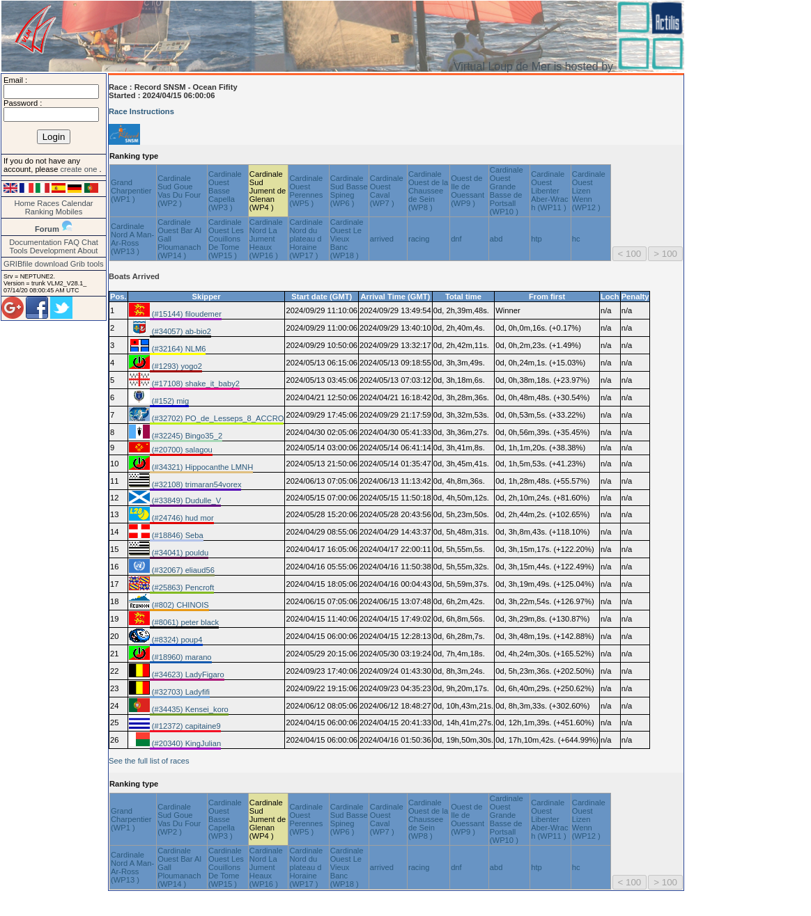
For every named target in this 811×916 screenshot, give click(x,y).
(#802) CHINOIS (179, 605)
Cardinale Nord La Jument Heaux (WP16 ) (266, 239)
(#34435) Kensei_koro (189, 709)
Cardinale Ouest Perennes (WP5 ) (306, 190)
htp (536, 239)
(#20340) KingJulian (186, 743)
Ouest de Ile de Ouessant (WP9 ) (467, 190)
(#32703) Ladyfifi (180, 692)
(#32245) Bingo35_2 (186, 436)
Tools (19, 250)
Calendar (77, 203)
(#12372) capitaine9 (185, 726)
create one (79, 169)
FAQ (71, 242)
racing (418, 239)
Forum (47, 229)
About (87, 250)
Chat (90, 242)
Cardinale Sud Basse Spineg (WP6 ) (349, 190)
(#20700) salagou (181, 449)
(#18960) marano (181, 657)
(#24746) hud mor (182, 518)
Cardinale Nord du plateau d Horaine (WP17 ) (306, 239)
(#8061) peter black (184, 622)
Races (48, 203)
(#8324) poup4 (176, 639)
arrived (382, 239)
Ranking (39, 211)
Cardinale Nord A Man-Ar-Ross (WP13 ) (132, 238)
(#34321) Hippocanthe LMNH (202, 467)
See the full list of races (149, 761)
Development (53, 250)
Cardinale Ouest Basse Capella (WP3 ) (225, 191)
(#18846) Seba (176, 535)
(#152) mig (170, 401)
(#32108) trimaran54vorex (196, 484)
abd (496, 239)
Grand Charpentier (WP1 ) (131, 190)
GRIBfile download (35, 264)
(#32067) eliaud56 (182, 570)
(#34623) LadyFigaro (187, 674)
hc (576, 239)
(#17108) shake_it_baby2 (195, 383)
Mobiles (69, 211)
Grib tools (87, 264)
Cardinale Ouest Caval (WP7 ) (386, 190)
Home (24, 203)
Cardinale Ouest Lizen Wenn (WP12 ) (588, 191)
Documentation (35, 242)
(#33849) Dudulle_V (186, 500)
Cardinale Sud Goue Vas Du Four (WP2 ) (179, 190)
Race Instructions (141, 111)
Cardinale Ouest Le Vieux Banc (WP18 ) (347, 239)
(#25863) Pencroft (182, 587)
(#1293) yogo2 (176, 366)
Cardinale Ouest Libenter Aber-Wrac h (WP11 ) (549, 191)
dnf (456, 239)
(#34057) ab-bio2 (180, 331)
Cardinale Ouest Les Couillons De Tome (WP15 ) (226, 239)
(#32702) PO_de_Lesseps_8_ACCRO (217, 418)
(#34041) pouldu (179, 552)
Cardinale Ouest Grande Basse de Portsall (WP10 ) (506, 191)
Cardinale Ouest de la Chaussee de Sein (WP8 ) (428, 191)
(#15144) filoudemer (186, 314)
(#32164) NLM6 (178, 349)
